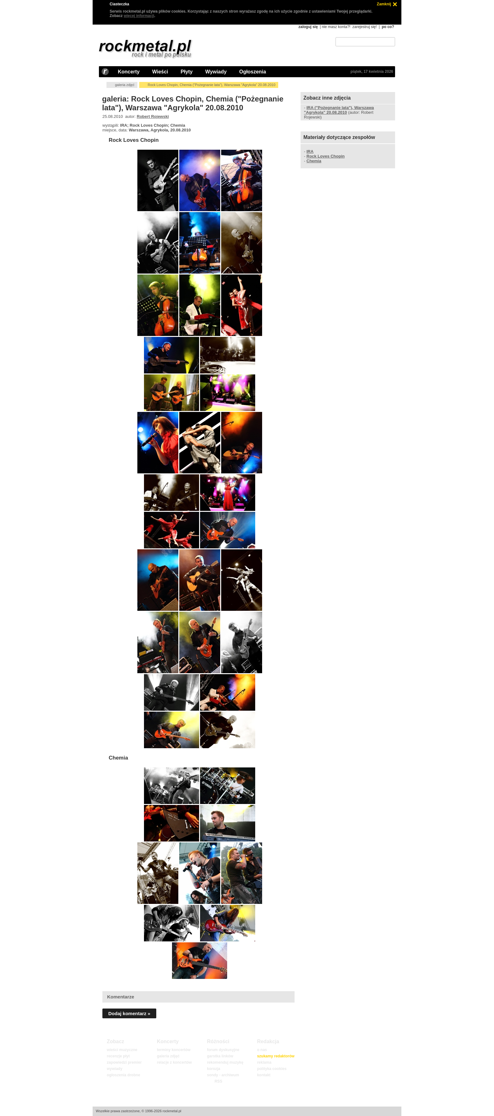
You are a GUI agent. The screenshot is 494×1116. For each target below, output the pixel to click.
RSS (218, 1081)
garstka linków (220, 1056)
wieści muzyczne (122, 1050)
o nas (262, 1050)
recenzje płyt (118, 1056)
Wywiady (216, 71)
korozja (213, 1069)
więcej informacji (139, 16)
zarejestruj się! (364, 27)
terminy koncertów (174, 1050)
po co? (388, 27)
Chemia (118, 758)
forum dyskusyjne (223, 1050)
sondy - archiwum (223, 1075)
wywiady (114, 1069)
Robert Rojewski (153, 116)
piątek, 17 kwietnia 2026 (372, 71)
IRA (310, 151)
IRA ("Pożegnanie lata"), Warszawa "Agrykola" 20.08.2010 (339, 110)
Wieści (160, 71)
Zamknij (384, 4)
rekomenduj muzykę (225, 1062)
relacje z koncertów (174, 1062)
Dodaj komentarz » (129, 1013)
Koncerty (129, 71)
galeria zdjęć (125, 85)
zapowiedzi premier (124, 1062)
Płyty (186, 71)
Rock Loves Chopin (134, 140)
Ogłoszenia (252, 71)
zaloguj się (308, 27)
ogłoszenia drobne (123, 1075)
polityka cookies (271, 1069)
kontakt (264, 1075)
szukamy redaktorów (276, 1056)
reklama (264, 1062)
